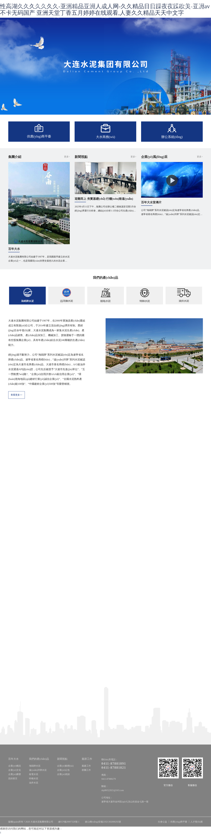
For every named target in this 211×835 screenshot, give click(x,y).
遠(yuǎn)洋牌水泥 (38, 770)
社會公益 (72, 5)
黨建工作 (86, 766)
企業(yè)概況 (14, 766)
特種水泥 (33, 778)
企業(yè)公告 (63, 770)
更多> (67, 156)
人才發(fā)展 (105, 11)
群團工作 (86, 770)
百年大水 (24, 5)
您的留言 (12, 778)
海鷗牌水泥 (34, 766)
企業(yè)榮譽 (14, 774)
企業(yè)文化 (14, 770)
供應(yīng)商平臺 (178, 822)
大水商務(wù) (56, 11)
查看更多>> (17, 395)
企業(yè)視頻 (63, 774)
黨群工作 (89, 5)
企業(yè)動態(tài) (65, 766)
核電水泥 (33, 774)
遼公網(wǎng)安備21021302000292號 (103, 822)
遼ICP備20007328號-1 (68, 822)
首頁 (11, 5)
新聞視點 (40, 5)
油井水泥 (33, 783)
